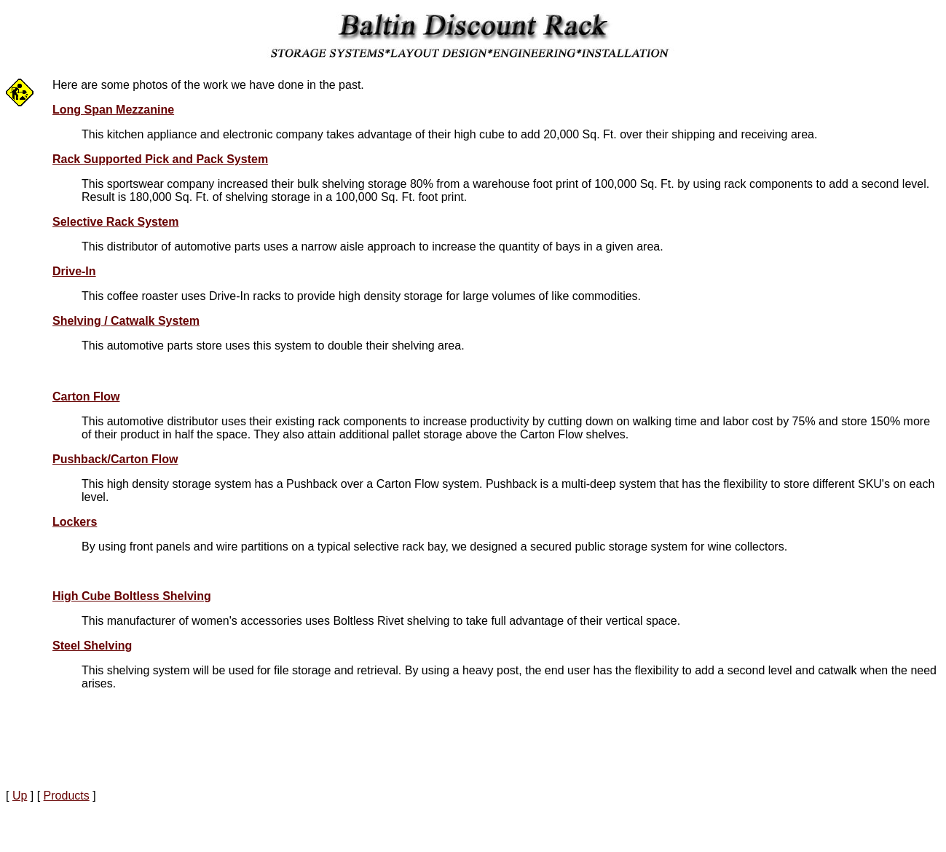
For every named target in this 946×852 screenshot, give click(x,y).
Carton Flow (85, 396)
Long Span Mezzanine (113, 109)
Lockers (74, 522)
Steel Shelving (92, 645)
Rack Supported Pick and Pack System (160, 159)
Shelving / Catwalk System (126, 321)
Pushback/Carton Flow (115, 459)
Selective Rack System (115, 222)
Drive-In (74, 271)
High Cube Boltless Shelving (131, 596)
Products (67, 795)
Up (19, 795)
